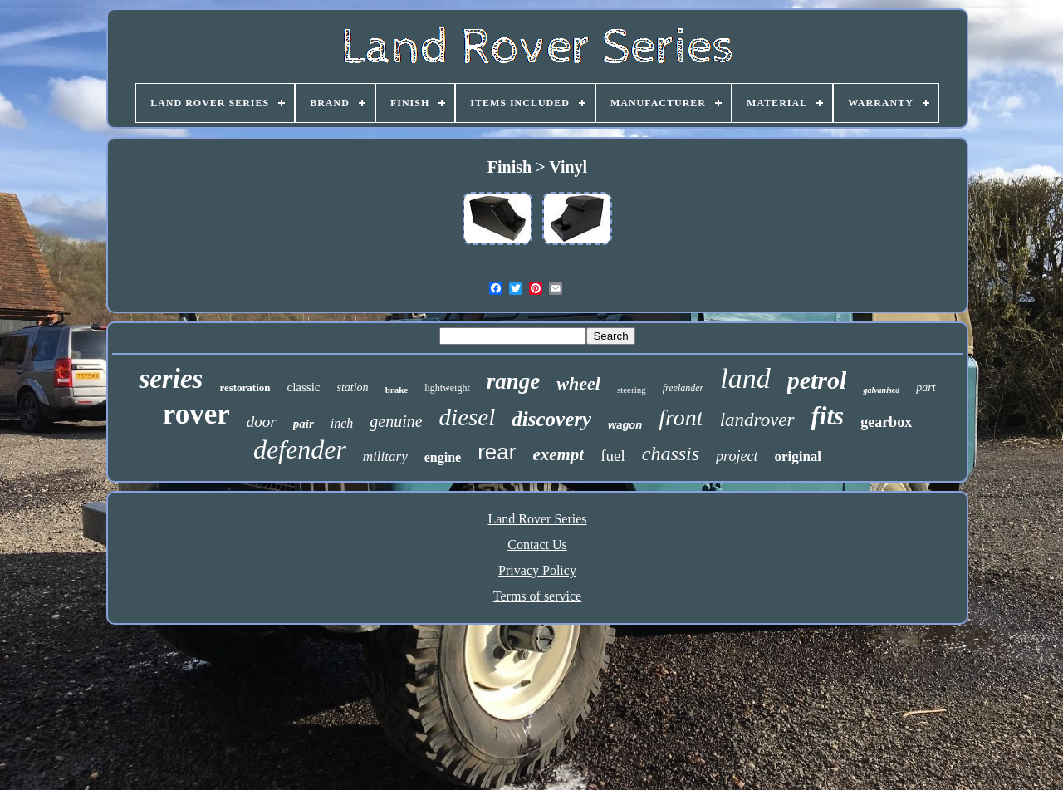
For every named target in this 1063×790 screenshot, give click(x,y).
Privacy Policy (537, 570)
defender (299, 449)
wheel (578, 383)
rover (196, 414)
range (514, 381)
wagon (625, 425)
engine (442, 457)
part (925, 387)
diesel (467, 417)
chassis (670, 453)
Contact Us (537, 544)
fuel (612, 455)
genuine (396, 421)
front (681, 417)
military (385, 456)
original (797, 456)
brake (397, 390)
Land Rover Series (536, 519)
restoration (244, 387)
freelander (683, 388)
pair (303, 423)
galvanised (881, 390)
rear (497, 451)
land (745, 378)
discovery (551, 419)
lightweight (447, 388)
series (171, 379)
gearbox (886, 422)
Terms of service (537, 596)
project (736, 456)
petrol (817, 380)
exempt (558, 454)
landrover (757, 420)
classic (304, 387)
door (262, 421)
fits (828, 415)
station (353, 387)
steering (631, 390)
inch (342, 423)
